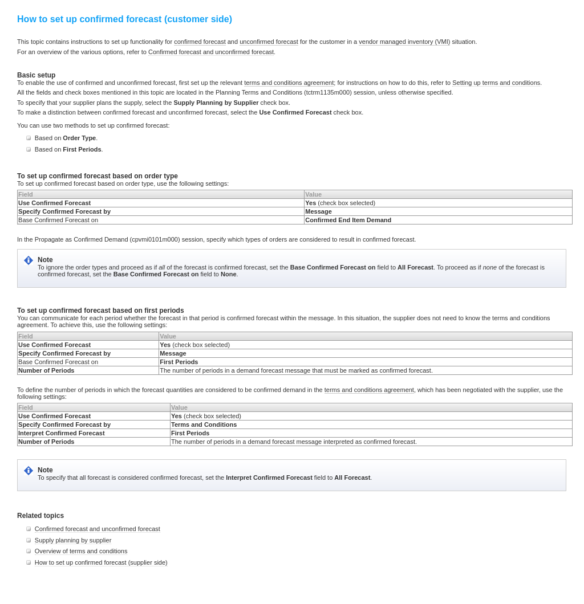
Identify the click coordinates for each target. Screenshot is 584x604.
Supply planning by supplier (73, 540)
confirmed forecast (199, 41)
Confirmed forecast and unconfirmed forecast (211, 51)
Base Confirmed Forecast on (58, 220)
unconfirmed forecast (269, 41)
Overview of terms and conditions (81, 551)
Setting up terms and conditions (496, 82)
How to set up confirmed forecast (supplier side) (101, 562)
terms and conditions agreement (289, 82)
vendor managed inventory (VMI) (404, 41)
